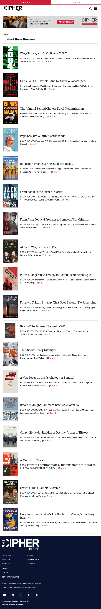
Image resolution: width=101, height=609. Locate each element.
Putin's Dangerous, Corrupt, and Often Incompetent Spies (56, 275)
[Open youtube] (4, 595)
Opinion (30, 555)
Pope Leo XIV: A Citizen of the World (42, 136)
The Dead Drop (33, 559)
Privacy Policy (7, 587)
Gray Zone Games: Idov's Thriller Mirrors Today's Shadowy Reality (57, 516)
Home (5, 34)
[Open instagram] (36, 595)
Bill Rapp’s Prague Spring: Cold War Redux (46, 163)
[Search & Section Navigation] (95, 8)
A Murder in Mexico (32, 460)
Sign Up (25, 2)
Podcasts (31, 564)
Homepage (6, 555)
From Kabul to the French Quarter (41, 192)
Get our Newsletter (10, 577)
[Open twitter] (20, 595)
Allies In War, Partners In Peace (39, 247)
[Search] (90, 8)
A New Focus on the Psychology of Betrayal (47, 377)
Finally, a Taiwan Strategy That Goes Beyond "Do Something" (59, 302)
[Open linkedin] (12, 595)
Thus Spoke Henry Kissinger (38, 350)
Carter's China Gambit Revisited (40, 488)
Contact (5, 573)
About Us (6, 559)
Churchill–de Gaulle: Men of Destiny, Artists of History (54, 432)
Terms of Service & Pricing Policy (24, 587)
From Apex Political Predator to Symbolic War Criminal (54, 219)
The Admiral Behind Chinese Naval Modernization (52, 108)
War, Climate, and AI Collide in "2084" (43, 53)
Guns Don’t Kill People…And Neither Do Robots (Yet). (53, 81)
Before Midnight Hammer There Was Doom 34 (49, 405)
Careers (5, 568)
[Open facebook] (28, 595)
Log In (76, 2)
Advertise (6, 564)
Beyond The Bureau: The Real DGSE (42, 326)
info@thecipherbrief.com (13, 604)
